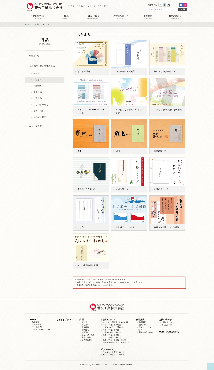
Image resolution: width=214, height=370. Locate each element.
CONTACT (175, 17)
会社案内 (140, 319)
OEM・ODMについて (169, 332)
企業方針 (142, 325)
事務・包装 (38, 111)
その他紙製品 (39, 117)
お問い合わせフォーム (170, 322)
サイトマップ (37, 324)
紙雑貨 (36, 73)
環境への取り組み (146, 332)
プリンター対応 (40, 104)
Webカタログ (35, 126)
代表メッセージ (145, 327)
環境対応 (37, 92)
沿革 (140, 330)
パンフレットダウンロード (113, 355)
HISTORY (38, 17)
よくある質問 (167, 325)
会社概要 (142, 322)
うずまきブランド (64, 319)
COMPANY (147, 17)
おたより (37, 79)
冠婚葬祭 (37, 86)
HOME (28, 24)
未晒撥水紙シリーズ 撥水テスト (116, 342)
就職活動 (37, 98)
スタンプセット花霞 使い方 (114, 340)
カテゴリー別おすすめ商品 (42, 66)
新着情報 (35, 322)
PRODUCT (66, 17)
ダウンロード (107, 349)
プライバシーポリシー (41, 329)
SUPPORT (120, 17)
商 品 (36, 24)
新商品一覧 (34, 56)
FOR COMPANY (93, 17)
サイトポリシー (38, 327)
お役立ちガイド (108, 319)
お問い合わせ (165, 319)
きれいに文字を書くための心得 (115, 322)
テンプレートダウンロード (113, 352)
